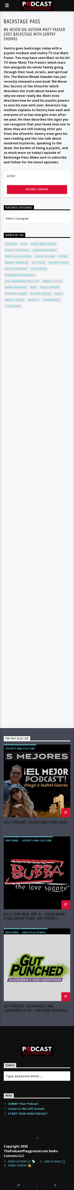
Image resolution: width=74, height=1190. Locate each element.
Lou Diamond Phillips (22, 281)
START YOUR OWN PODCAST (28, 1113)
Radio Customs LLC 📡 (22, 1162)
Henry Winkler (16, 262)
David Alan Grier (18, 256)
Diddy (63, 256)
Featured (12, 840)
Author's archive (37, 189)
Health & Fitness (34, 932)
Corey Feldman (17, 250)
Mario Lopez (52, 281)
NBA (33, 287)
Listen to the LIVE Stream (26, 1109)
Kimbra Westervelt (20, 275)
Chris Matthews (43, 244)
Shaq (59, 293)
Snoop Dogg (14, 300)
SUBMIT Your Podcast (23, 1104)
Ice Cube (38, 262)
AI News (11, 244)
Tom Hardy (51, 300)
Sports (33, 300)
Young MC (13, 306)
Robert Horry (16, 293)
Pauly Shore (49, 287)
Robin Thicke (41, 293)
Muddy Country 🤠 (20, 1166)
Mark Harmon (15, 287)
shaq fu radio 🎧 (55, 1162)
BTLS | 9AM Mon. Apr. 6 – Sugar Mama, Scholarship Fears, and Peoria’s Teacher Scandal (35, 916)
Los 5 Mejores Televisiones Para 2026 (35, 823)
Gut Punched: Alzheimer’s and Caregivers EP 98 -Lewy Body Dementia (35, 1008)
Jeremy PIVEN (58, 262)
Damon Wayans (44, 250)
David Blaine (45, 256)
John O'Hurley (16, 269)
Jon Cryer (39, 269)
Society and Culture (20, 748)
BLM (24, 244)
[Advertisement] (37, 437)
